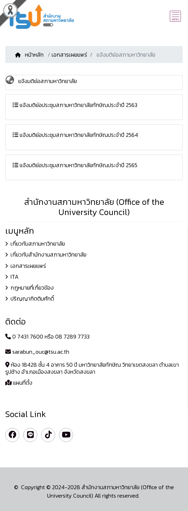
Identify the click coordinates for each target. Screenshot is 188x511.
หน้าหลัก (30, 54)
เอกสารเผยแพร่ (69, 54)
